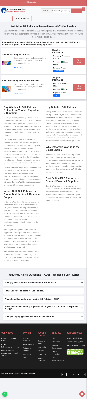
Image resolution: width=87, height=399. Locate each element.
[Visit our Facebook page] (62, 374)
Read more (18, 67)
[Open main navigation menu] (83, 9)
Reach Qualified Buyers (75, 338)
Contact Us (42, 354)
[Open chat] (82, 394)
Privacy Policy (28, 344)
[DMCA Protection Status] (75, 352)
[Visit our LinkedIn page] (84, 374)
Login (23, 2)
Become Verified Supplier (76, 345)
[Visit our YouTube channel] (78, 374)
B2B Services (57, 342)
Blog (53, 338)
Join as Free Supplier (75, 342)
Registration (32, 2)
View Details (79, 61)
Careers (41, 351)
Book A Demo (22, 18)
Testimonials (42, 347)
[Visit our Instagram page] (73, 374)
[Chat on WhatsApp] (4, 394)
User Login (27, 354)
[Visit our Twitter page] (67, 374)
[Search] (76, 10)
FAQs (25, 358)
